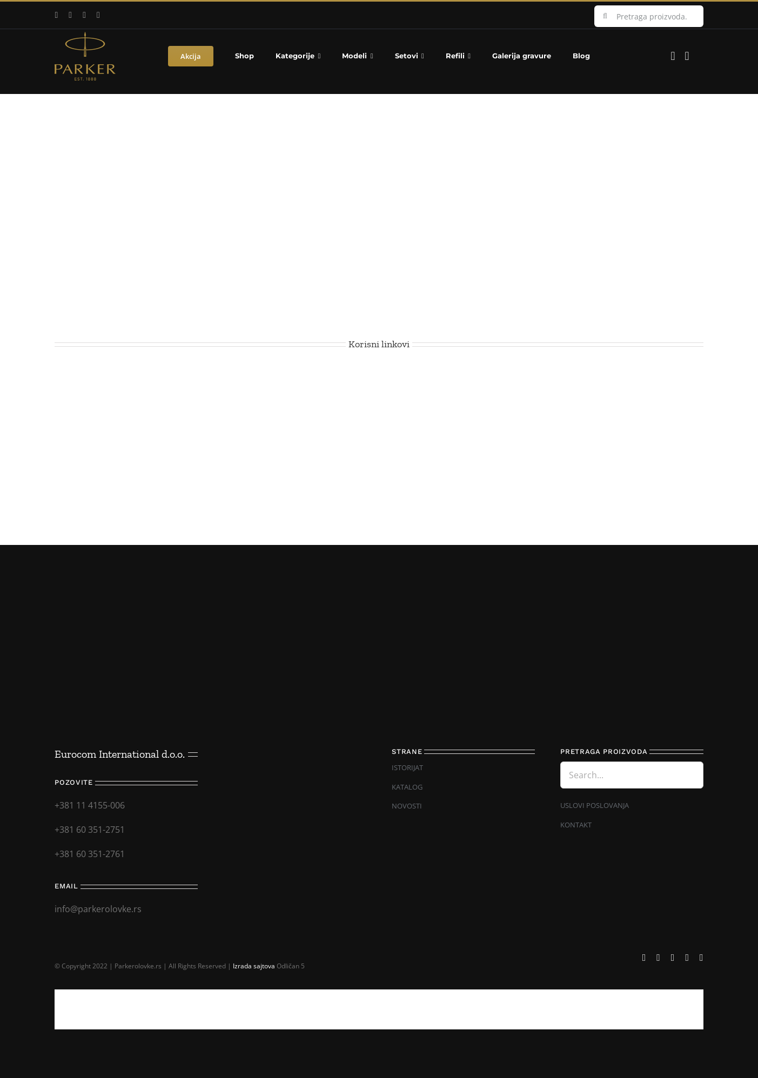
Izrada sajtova (254, 966)
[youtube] (70, 15)
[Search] (605, 16)
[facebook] (56, 15)
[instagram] (84, 15)
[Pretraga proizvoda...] (648, 16)
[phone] (701, 957)
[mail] (98, 15)
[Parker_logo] (85, 36)
